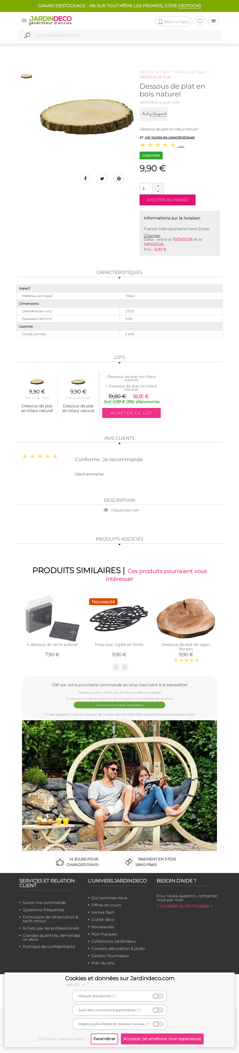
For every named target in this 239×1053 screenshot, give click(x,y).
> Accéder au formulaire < (185, 905)
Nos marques (104, 933)
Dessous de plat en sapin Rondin (186, 648)
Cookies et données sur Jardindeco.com (119, 978)
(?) (114, 996)
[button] (158, 186)
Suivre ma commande (44, 902)
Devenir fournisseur (110, 955)
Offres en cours (106, 904)
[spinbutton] (151, 188)
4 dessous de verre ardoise (52, 645)
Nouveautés (102, 926)
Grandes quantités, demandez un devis (51, 937)
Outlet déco (102, 919)
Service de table (191, 72)
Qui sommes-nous (109, 897)
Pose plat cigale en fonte (119, 645)
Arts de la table (155, 72)
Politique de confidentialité (49, 946)
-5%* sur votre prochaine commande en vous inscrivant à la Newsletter (119, 686)
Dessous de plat (155, 77)
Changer (152, 235)
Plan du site (102, 962)
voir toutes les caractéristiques (167, 137)
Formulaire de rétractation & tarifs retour (50, 918)
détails (76, 984)
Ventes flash (102, 912)
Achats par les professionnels (51, 927)
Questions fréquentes (43, 909)
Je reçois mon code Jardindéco (119, 705)
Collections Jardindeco (113, 940)
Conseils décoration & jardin (118, 948)
